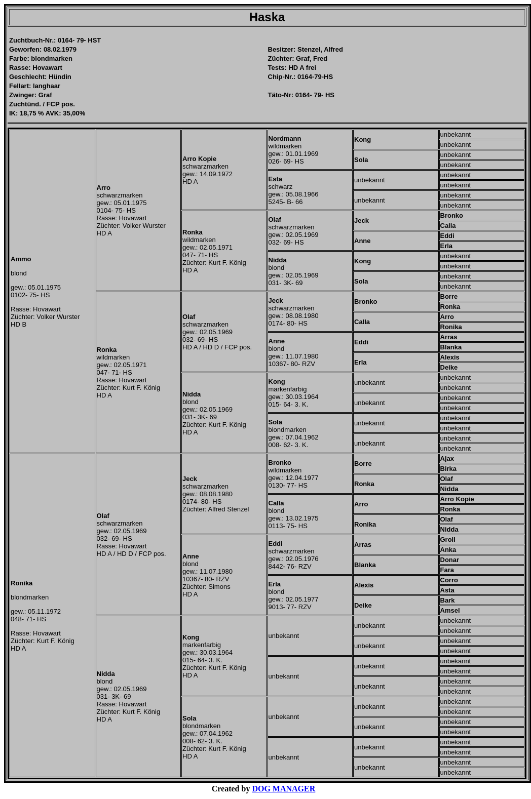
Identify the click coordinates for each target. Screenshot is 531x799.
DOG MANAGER (283, 788)
